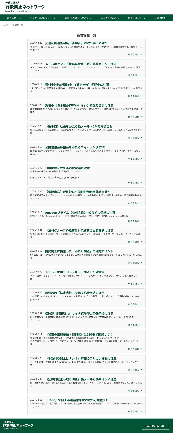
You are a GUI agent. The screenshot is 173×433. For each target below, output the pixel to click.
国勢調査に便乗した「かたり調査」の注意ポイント (79, 251)
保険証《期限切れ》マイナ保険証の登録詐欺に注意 (79, 313)
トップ (5, 25)
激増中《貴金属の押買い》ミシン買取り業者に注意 (79, 105)
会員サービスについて (41, 17)
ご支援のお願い (108, 17)
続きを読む (133, 54)
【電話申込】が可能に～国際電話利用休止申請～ (77, 191)
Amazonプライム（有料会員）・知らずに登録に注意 (79, 212)
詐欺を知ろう (135, 17)
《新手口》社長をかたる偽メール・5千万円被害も (78, 126)
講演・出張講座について (76, 17)
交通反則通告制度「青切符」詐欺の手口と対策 (76, 43)
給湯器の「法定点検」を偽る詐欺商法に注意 (74, 292)
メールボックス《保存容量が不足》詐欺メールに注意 (80, 64)
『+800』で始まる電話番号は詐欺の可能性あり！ (78, 400)
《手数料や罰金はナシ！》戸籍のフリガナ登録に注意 (80, 358)
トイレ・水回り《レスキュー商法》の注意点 (74, 272)
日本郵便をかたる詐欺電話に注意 (67, 168)
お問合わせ (159, 17)
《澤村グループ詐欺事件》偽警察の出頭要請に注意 (78, 230)
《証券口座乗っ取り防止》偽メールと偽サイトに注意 (80, 379)
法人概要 (11, 17)
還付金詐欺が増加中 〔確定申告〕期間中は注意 (76, 84)
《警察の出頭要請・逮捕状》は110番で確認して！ (78, 334)
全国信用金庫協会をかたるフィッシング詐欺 (74, 147)
